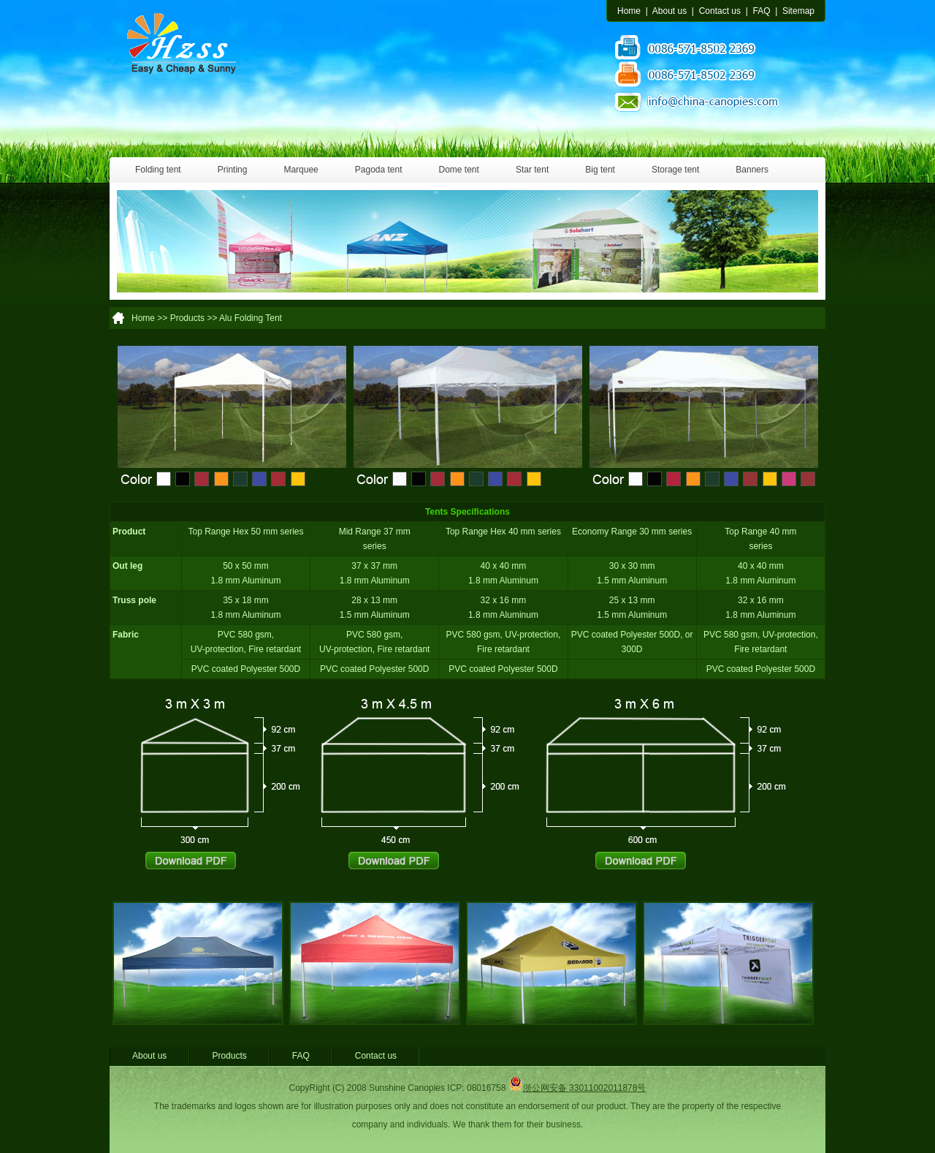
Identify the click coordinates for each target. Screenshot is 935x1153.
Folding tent (158, 170)
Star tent (532, 170)
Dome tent (459, 170)
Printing (233, 170)
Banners (752, 170)
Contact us (720, 11)
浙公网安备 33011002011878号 (577, 1088)
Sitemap (798, 11)
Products (229, 1056)
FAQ (761, 11)
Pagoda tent (378, 170)
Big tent (600, 170)
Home (629, 11)
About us (669, 11)
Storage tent (675, 170)
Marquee (300, 170)
